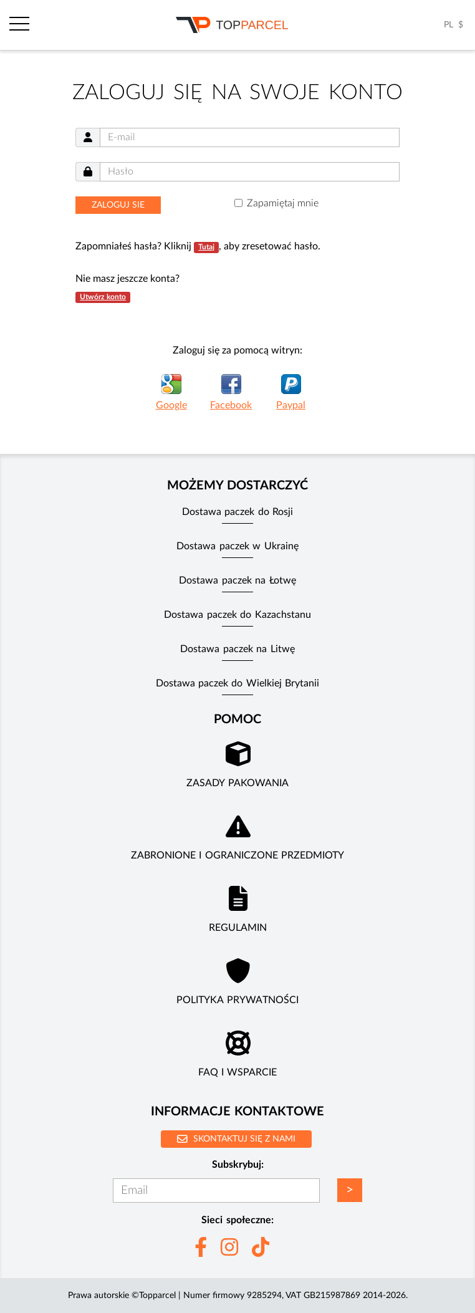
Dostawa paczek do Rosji (237, 512)
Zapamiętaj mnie (283, 203)
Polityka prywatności (237, 1000)
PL (448, 25)
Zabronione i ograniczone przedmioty (237, 855)
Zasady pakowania (237, 783)
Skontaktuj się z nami (236, 1139)
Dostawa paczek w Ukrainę (237, 546)
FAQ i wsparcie (237, 1072)
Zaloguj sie (118, 205)
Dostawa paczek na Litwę (237, 649)
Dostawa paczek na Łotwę (237, 580)
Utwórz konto (103, 297)
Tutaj (206, 247)
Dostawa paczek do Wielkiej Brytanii (238, 683)
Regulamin (238, 928)
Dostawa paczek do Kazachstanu (237, 615)
